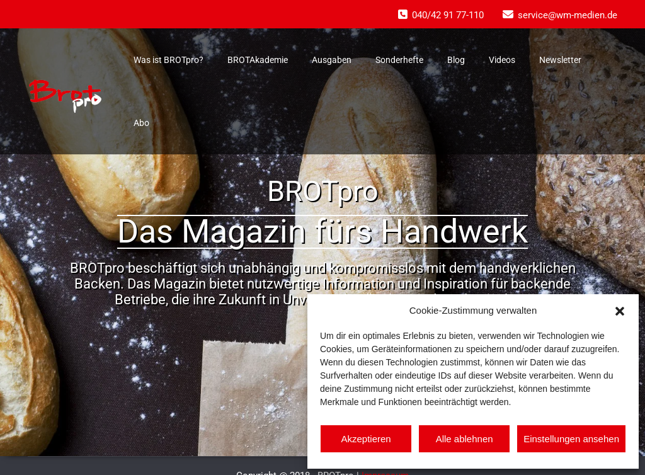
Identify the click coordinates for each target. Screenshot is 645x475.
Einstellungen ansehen (571, 438)
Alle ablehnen (464, 438)
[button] (620, 310)
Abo (141, 123)
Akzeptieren (366, 438)
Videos (502, 60)
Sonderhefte (399, 60)
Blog (456, 60)
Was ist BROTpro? (168, 60)
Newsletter (560, 60)
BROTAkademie (257, 60)
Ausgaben (331, 60)
